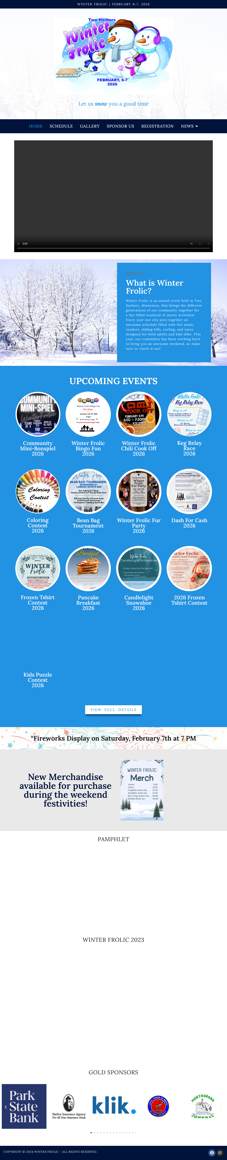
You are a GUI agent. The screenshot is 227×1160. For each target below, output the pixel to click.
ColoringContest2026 (38, 525)
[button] (6, 1107)
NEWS (189, 126)
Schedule (61, 126)
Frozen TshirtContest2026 (38, 602)
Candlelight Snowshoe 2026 (138, 602)
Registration (157, 126)
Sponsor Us (120, 126)
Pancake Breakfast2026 (88, 602)
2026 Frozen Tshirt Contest (189, 600)
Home (36, 126)
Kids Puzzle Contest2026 (37, 680)
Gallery (90, 126)
